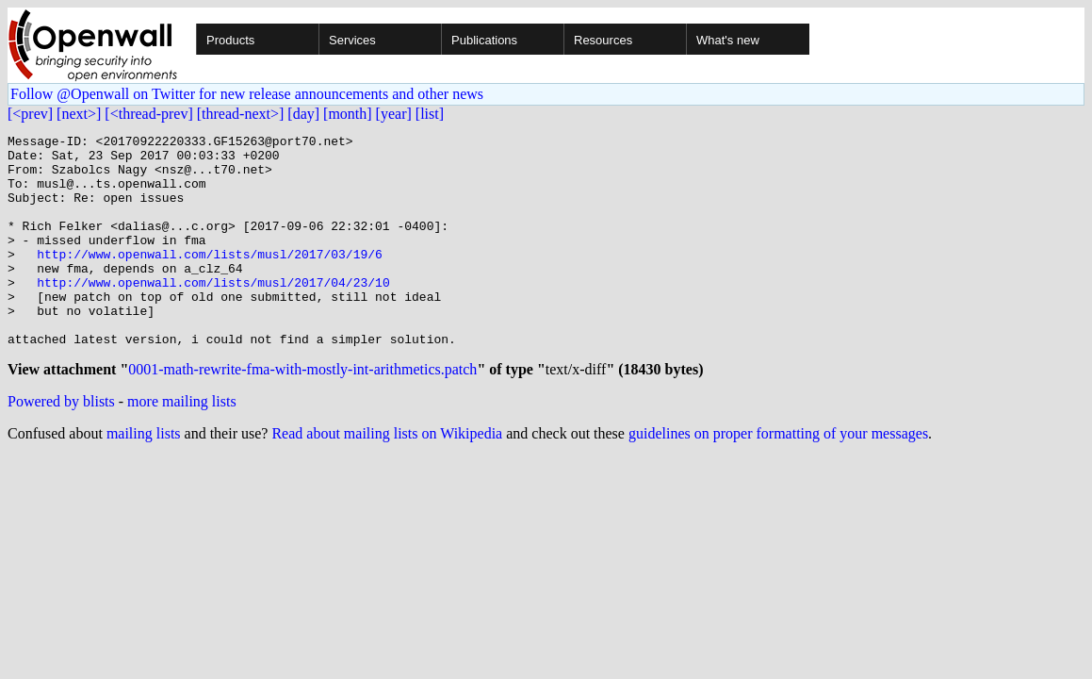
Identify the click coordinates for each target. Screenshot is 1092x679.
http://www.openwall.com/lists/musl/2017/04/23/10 (213, 313)
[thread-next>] (241, 114)
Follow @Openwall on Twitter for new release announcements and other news (246, 94)
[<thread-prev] (148, 114)
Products (230, 40)
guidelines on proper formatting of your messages (778, 479)
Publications (484, 40)
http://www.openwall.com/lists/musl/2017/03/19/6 (210, 279)
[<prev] (30, 114)
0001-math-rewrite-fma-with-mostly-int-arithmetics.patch (302, 414)
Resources (603, 40)
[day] (303, 114)
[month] (347, 114)
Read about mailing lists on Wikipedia (386, 479)
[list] (430, 114)
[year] (394, 114)
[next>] (79, 114)
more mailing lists (181, 447)
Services (352, 40)
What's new (727, 40)
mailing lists (143, 479)
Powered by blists (61, 447)
